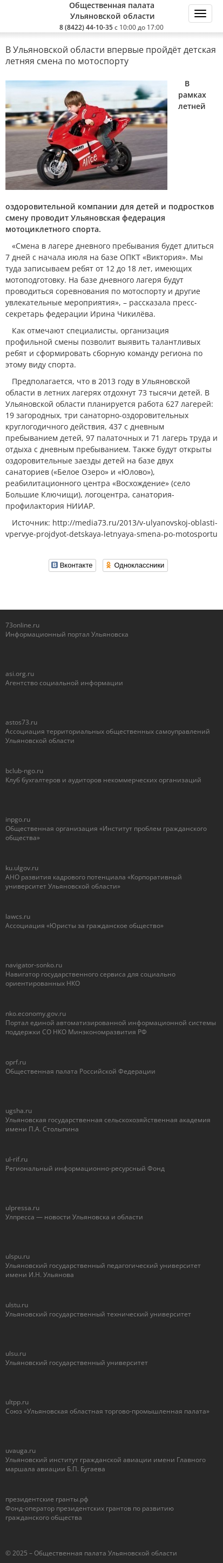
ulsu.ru (15, 1353)
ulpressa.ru (22, 1207)
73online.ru (22, 625)
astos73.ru (21, 722)
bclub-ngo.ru (24, 770)
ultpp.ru (17, 1402)
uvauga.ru (20, 1450)
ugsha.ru (18, 1110)
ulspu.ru (17, 1256)
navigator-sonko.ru (33, 965)
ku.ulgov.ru (21, 867)
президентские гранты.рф (47, 1499)
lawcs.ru (17, 916)
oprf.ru (15, 1062)
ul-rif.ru (16, 1159)
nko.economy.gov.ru (35, 1013)
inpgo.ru (17, 819)
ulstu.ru (16, 1304)
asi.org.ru (19, 673)
